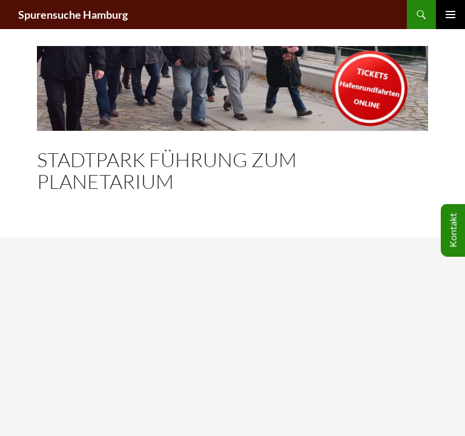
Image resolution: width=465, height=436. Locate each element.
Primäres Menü (450, 14)
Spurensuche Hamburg (73, 14)
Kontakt (452, 230)
